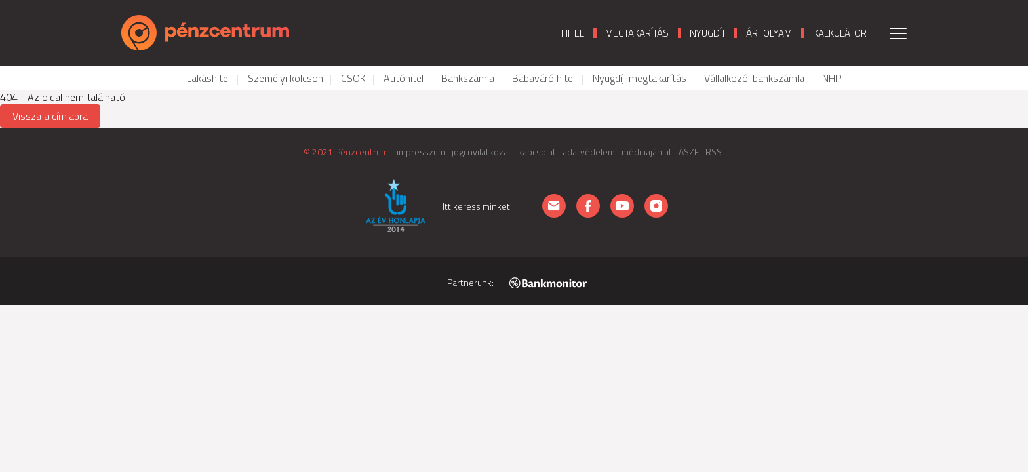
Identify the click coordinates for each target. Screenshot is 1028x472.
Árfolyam (769, 33)
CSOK (353, 78)
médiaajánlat (647, 152)
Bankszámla (467, 78)
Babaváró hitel (543, 78)
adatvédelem (589, 152)
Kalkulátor (840, 33)
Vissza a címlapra (50, 116)
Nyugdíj (707, 33)
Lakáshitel (208, 78)
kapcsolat (537, 152)
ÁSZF (689, 152)
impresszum (421, 152)
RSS (713, 152)
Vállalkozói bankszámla (754, 78)
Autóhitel (404, 78)
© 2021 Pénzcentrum (346, 152)
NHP (832, 78)
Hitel (572, 33)
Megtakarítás (637, 33)
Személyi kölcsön (285, 78)
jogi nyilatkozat (481, 152)
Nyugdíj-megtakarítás (639, 78)
